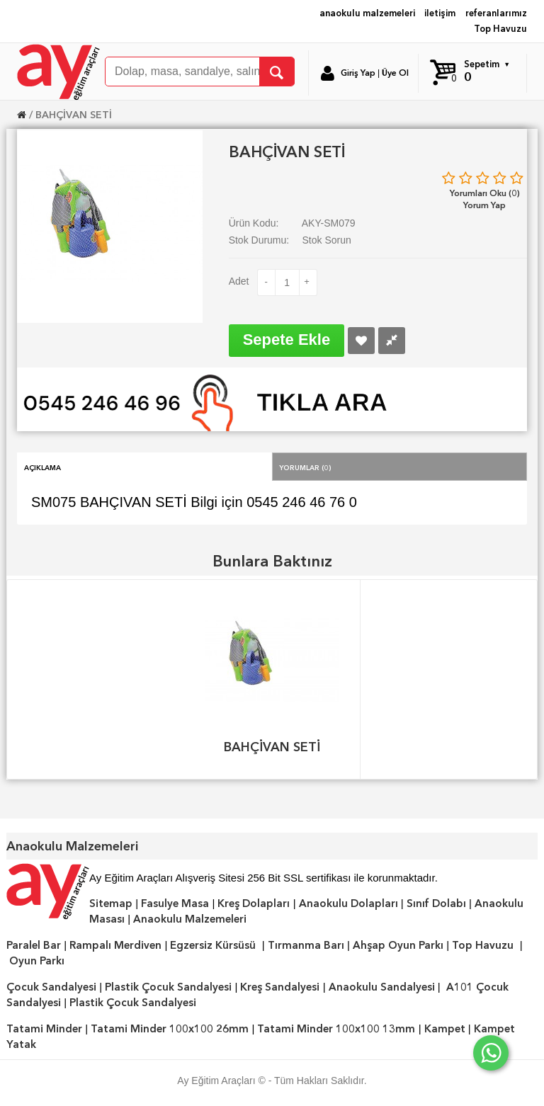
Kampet (444, 1028)
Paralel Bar (33, 945)
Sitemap (110, 903)
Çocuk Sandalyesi (51, 987)
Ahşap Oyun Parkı (398, 945)
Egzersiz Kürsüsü (213, 945)
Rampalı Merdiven (115, 945)
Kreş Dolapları (253, 903)
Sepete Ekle (287, 339)
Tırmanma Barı (306, 945)
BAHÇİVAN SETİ (73, 114)
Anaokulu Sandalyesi (382, 987)
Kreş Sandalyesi (279, 987)
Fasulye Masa (175, 903)
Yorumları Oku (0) (485, 193)
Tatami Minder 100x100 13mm (336, 1028)
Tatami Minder (44, 1028)
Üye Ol (395, 73)
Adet (239, 281)
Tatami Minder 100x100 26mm (170, 1028)
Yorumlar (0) (305, 466)
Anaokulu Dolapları (348, 903)
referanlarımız (496, 13)
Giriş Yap (358, 73)
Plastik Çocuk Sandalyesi (168, 987)
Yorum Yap (484, 205)
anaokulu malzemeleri (367, 13)
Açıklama (42, 466)
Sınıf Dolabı (436, 903)
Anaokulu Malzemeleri (189, 919)
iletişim (439, 13)
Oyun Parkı (36, 960)
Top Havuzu (500, 28)
